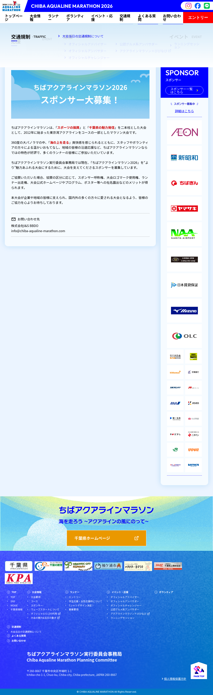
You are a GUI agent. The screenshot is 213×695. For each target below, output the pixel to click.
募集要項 (73, 609)
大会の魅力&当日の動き (43, 617)
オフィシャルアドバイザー (124, 597)
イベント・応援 (102, 17)
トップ (9, 54)
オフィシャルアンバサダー (124, 601)
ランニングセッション (122, 617)
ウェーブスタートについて (45, 609)
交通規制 (125, 17)
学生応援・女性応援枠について (85, 601)
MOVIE (14, 605)
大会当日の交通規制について (26, 631)
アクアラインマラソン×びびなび (128, 613)
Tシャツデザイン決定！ (81, 605)
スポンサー (37, 605)
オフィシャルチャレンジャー (125, 605)
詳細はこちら (184, 111)
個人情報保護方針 (175, 679)
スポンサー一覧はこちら (181, 90)
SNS (13, 601)
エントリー (198, 17)
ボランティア (75, 17)
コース (34, 601)
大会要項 (35, 597)
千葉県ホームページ (92, 538)
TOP (14, 592)
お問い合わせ (172, 17)
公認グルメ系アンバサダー (124, 609)
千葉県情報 (16, 609)
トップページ (14, 17)
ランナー (53, 17)
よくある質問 (147, 17)
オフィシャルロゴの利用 (44, 613)
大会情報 (35, 17)
